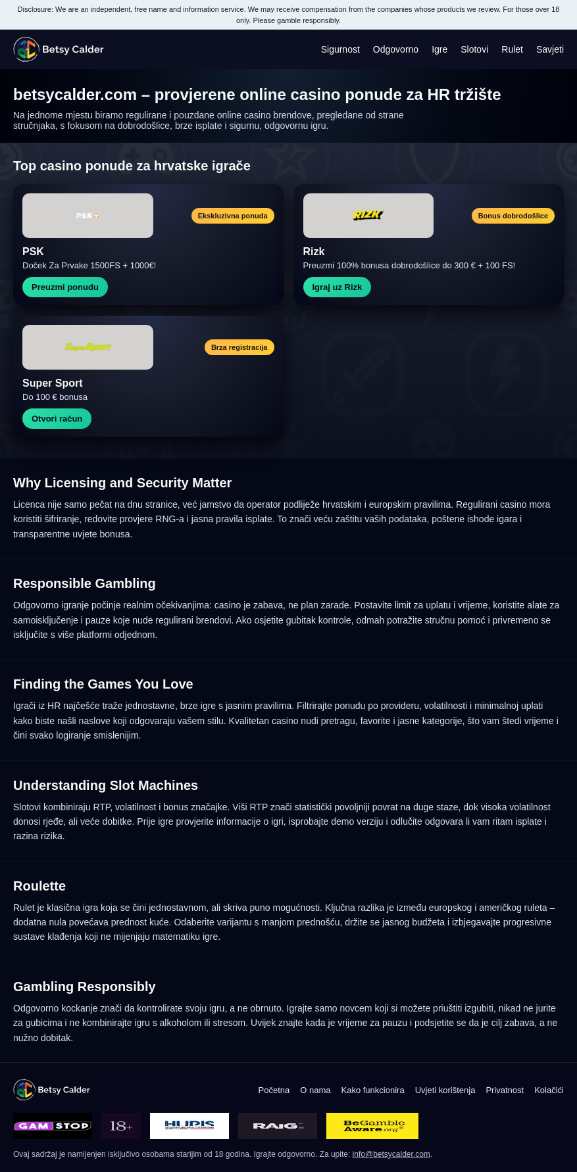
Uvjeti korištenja (445, 1090)
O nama (315, 1090)
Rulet (512, 49)
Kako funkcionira (373, 1090)
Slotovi (474, 49)
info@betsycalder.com (391, 1154)
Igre (439, 49)
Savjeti (550, 49)
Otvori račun (57, 419)
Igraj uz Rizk (338, 287)
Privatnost (505, 1090)
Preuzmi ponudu (65, 287)
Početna (274, 1090)
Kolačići (549, 1090)
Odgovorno (395, 49)
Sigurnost (340, 49)
